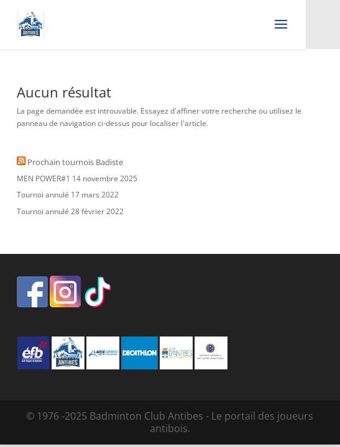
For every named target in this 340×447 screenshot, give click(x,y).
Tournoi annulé (43, 194)
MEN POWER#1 (43, 178)
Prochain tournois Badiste (75, 162)
